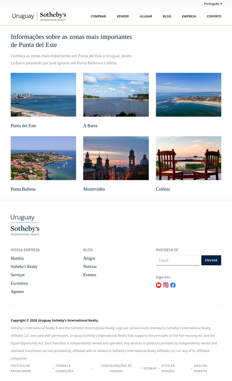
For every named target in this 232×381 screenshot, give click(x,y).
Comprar (98, 16)
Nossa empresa (25, 249)
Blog (167, 16)
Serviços (18, 275)
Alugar (146, 16)
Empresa (189, 16)
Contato (214, 16)
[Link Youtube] (158, 287)
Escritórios (19, 283)
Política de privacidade (21, 368)
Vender (123, 16)
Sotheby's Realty (24, 266)
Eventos (89, 275)
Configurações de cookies (116, 368)
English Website (200, 368)
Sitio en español (168, 368)
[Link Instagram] (165, 287)
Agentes (17, 291)
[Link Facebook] (173, 287)
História (17, 258)
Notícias (90, 266)
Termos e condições (65, 368)
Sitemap (150, 368)
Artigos (89, 258)
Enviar (211, 260)
